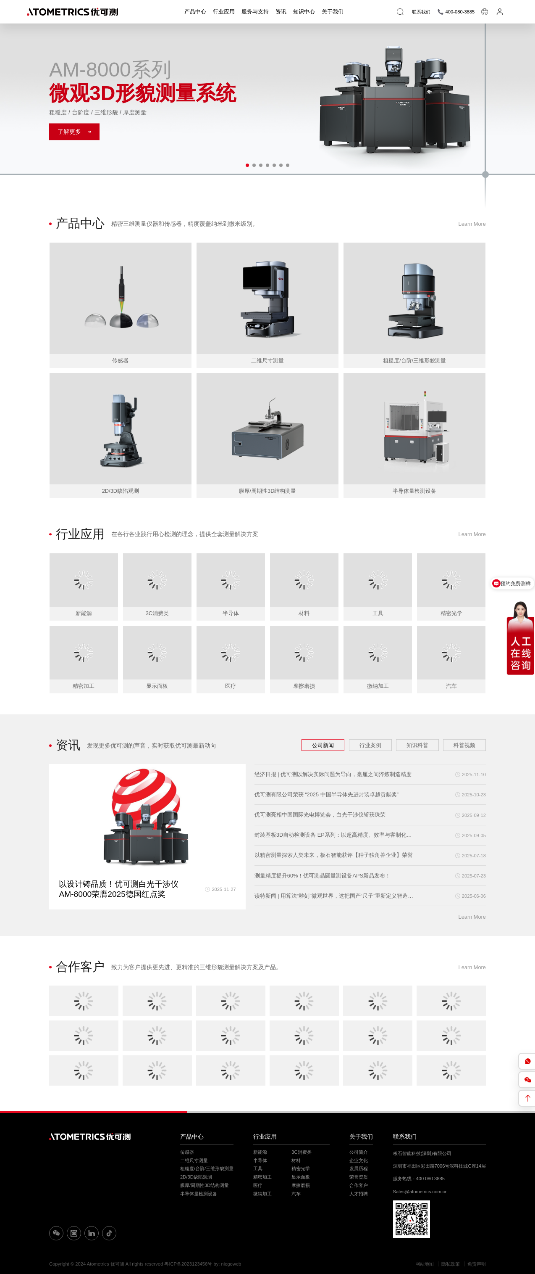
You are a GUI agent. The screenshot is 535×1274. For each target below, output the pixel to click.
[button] (247, 165)
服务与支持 (255, 11)
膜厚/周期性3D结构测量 (204, 1185)
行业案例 (370, 745)
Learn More (472, 224)
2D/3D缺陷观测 (196, 1176)
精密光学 (300, 1168)
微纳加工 (262, 1193)
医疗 (257, 1185)
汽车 (296, 1193)
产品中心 (195, 11)
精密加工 (262, 1176)
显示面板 (300, 1176)
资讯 (280, 11)
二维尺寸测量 (194, 1160)
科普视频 (464, 745)
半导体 (260, 1160)
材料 (296, 1160)
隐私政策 (450, 1263)
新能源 (260, 1152)
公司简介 (358, 1152)
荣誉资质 (358, 1176)
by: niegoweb (227, 1263)
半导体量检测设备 (198, 1193)
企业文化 (358, 1160)
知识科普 (417, 745)
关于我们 (333, 11)
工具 (257, 1168)
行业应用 (224, 11)
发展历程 (358, 1168)
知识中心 (304, 11)
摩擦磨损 (300, 1185)
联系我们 (405, 1136)
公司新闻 (323, 745)
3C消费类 (301, 1152)
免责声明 (476, 1263)
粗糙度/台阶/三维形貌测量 (206, 1168)
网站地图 (424, 1263)
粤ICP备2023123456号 (188, 1263)
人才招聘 (358, 1193)
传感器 (187, 1152)
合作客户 (358, 1185)
